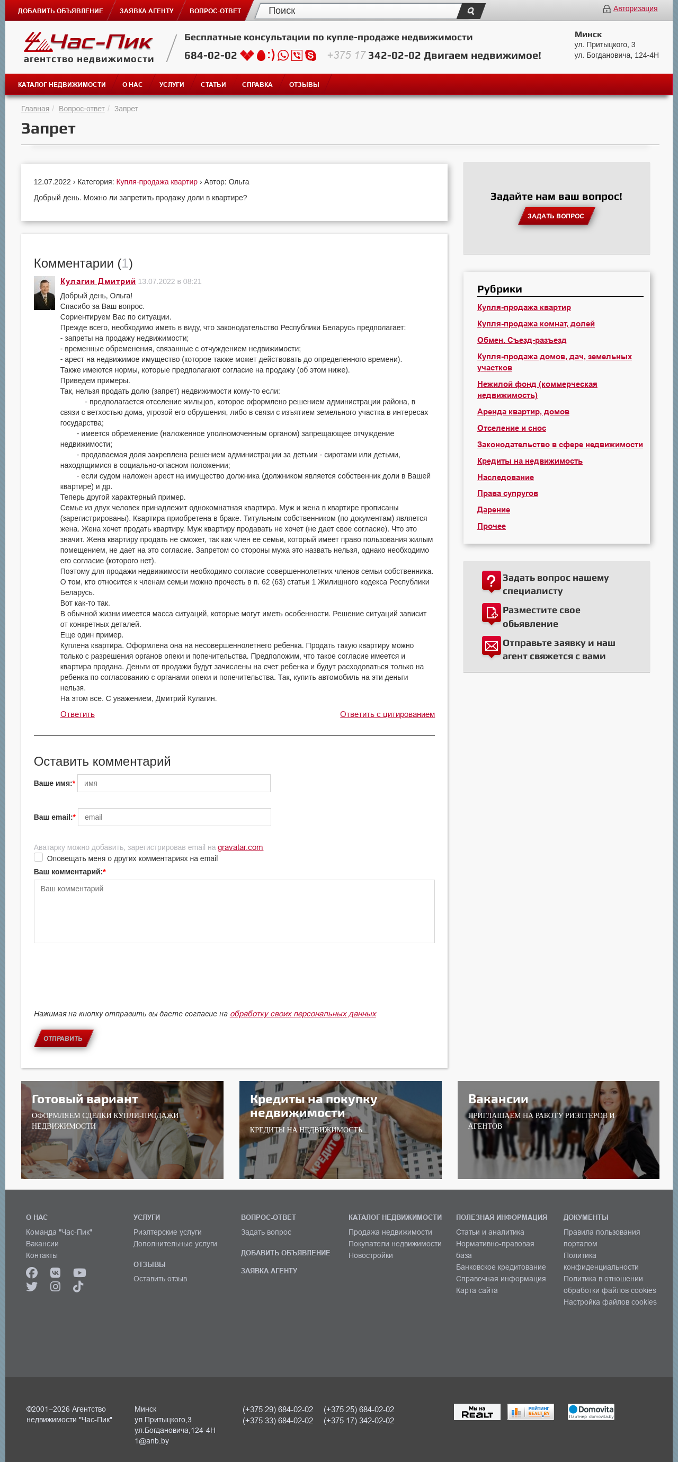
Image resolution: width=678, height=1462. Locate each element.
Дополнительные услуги (175, 1243)
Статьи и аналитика (490, 1232)
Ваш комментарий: (68, 871)
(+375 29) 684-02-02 (278, 1409)
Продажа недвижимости (390, 1232)
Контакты (42, 1255)
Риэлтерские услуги (167, 1232)
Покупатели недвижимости (395, 1243)
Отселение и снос (511, 428)
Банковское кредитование (501, 1267)
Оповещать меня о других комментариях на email (132, 858)
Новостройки (371, 1255)
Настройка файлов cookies (610, 1302)
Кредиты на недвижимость (530, 461)
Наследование (505, 477)
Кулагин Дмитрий (98, 281)
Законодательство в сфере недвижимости (560, 444)
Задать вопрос (266, 1232)
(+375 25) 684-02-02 (359, 1409)
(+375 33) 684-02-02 (278, 1420)
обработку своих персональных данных (303, 1013)
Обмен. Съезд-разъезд (522, 340)
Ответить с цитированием (387, 714)
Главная (35, 108)
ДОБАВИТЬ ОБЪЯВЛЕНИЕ (286, 1252)
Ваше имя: (53, 783)
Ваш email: (53, 817)
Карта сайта (477, 1290)
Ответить (77, 714)
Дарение (493, 510)
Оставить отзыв (160, 1278)
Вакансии (42, 1243)
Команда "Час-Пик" (59, 1232)
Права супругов (507, 493)
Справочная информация (501, 1278)
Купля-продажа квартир (158, 182)
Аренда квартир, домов (523, 412)
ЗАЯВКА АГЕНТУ (269, 1270)
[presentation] (114, 985)
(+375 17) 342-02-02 (359, 1420)
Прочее (491, 526)
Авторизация (635, 8)
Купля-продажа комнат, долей (536, 324)
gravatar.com (240, 847)
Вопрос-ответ (82, 108)
